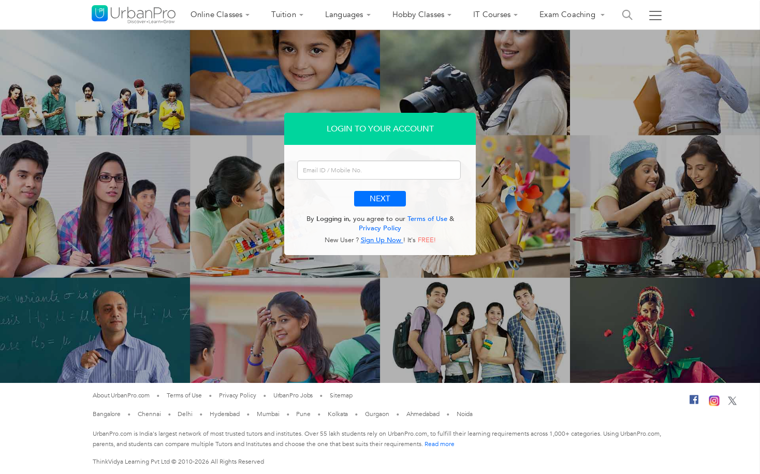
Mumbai (268, 414)
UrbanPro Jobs (293, 395)
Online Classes (217, 14)
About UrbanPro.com (121, 395)
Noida (465, 414)
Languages (344, 14)
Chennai (149, 414)
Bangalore (107, 414)
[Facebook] (694, 403)
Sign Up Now (382, 240)
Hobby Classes (418, 14)
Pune (303, 414)
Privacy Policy (380, 228)
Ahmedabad (423, 414)
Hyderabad (225, 414)
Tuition (283, 14)
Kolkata (338, 414)
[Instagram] (714, 404)
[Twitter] (732, 403)
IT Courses (491, 14)
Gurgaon (377, 414)
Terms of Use (427, 219)
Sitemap (341, 395)
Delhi (185, 414)
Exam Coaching (568, 14)
